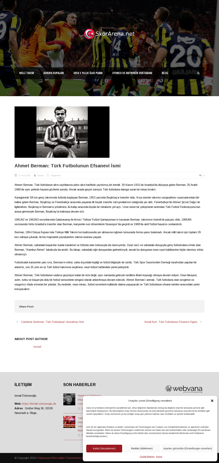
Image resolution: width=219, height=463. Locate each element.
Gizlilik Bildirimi (147, 456)
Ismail (40, 175)
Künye (159, 456)
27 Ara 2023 (24, 175)
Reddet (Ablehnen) (142, 448)
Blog (165, 73)
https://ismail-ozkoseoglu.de (39, 403)
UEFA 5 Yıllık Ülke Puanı (88, 73)
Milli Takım (26, 73)
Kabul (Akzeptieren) (104, 448)
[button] (212, 400)
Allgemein (56, 175)
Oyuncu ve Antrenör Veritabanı (132, 73)
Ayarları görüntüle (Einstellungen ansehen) (187, 448)
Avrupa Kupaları (53, 73)
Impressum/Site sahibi (51, 457)
